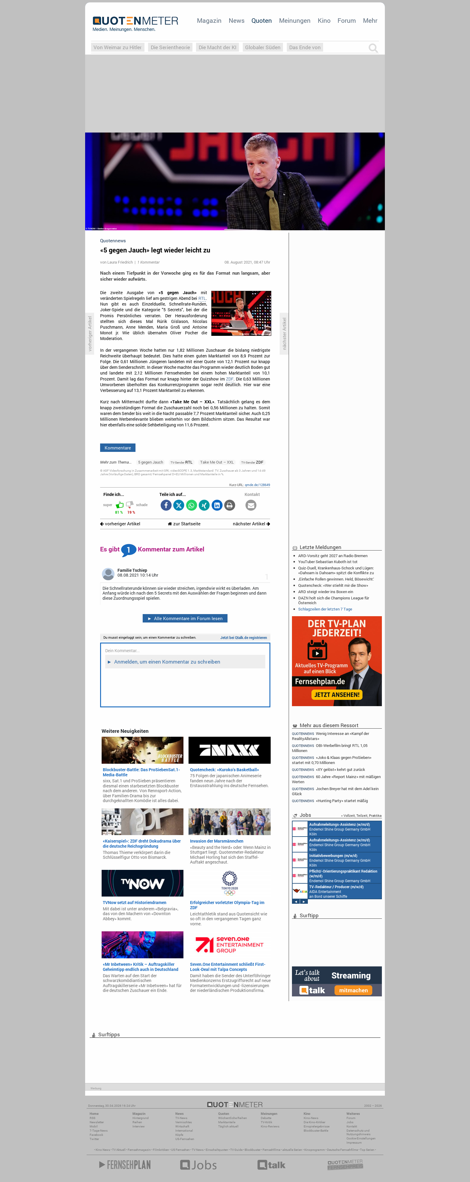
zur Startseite (184, 524)
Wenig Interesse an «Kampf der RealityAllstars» (330, 736)
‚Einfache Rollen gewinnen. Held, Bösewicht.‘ (336, 579)
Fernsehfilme (271, 1150)
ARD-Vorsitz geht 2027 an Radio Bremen (332, 555)
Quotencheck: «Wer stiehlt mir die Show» (333, 585)
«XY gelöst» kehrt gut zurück (328, 769)
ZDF (230, 379)
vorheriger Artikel (120, 524)
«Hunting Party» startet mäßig (330, 800)
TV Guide (236, 1150)
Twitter (94, 1139)
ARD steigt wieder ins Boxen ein (325, 591)
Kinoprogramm (314, 1150)
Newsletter (97, 1122)
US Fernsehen (180, 1150)
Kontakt (352, 1126)
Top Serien (367, 1150)
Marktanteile (226, 1122)
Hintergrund (140, 1118)
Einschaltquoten (217, 1150)
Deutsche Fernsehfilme (342, 1150)
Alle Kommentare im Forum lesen (185, 618)
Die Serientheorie (170, 47)
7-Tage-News (99, 1131)
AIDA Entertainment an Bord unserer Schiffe (328, 891)
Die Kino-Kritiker (314, 1122)
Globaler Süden (263, 47)
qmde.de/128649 (257, 484)
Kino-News (311, 1118)
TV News (198, 1150)
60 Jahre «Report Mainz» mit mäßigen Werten (336, 779)
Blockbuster (252, 1150)
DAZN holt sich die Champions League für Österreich (333, 600)
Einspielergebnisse (316, 1126)
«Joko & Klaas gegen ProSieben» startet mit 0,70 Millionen (331, 760)
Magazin (209, 20)
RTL (202, 298)
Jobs (350, 1122)
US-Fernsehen (184, 1139)
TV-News (181, 1118)
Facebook (96, 1135)
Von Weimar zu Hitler (118, 47)
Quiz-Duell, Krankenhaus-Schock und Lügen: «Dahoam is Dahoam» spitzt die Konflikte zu (336, 570)
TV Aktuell (119, 1150)
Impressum (354, 1143)
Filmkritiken (161, 1150)
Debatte (266, 1118)
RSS (92, 1118)
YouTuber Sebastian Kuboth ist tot (328, 561)
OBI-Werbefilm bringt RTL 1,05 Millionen (329, 748)
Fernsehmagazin (139, 1150)
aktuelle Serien (292, 1150)
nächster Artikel (251, 524)
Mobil (94, 1126)
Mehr (370, 20)
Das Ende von (305, 47)
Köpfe (179, 1135)
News (237, 20)
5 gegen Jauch (150, 462)
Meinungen (295, 20)
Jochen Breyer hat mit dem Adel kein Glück (335, 791)
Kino (324, 20)
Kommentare (118, 448)
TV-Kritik (266, 1122)
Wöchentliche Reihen (232, 1118)
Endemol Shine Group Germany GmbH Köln (331, 828)
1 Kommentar (148, 262)
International (184, 1131)
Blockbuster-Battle (316, 1131)
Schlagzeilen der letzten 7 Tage (325, 609)
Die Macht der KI (217, 47)
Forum (347, 20)
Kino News (103, 1150)
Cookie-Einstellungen (361, 1138)
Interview (138, 1126)
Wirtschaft (182, 1126)
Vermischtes (183, 1122)
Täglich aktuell (228, 1126)
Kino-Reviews (270, 1126)
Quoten (261, 20)
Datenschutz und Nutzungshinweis (358, 1132)
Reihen (137, 1122)
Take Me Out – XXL (217, 462)
